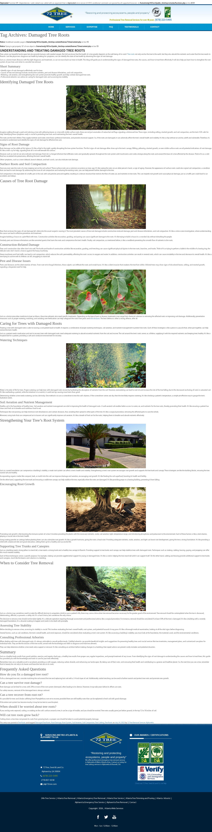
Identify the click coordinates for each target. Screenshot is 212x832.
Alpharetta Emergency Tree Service (90, 803)
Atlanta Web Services (114, 808)
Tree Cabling (99, 723)
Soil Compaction (88, 723)
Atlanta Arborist (163, 798)
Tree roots (131, 54)
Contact (132, 803)
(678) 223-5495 (163, 19)
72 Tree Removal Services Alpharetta (140, 723)
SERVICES (70, 27)
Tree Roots (22, 723)
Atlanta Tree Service (115, 798)
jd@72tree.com (50, 784)
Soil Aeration (77, 723)
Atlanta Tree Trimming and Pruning (140, 798)
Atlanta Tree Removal (66, 798)
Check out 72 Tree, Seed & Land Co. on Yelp (150, 783)
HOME (51, 27)
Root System (66, 723)
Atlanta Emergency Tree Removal (91, 798)
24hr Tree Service (48, 798)
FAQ (111, 27)
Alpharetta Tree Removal (117, 803)
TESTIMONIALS (132, 27)
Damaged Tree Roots (42, 723)
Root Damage (56, 723)
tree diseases (95, 319)
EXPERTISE (92, 27)
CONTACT (154, 27)
